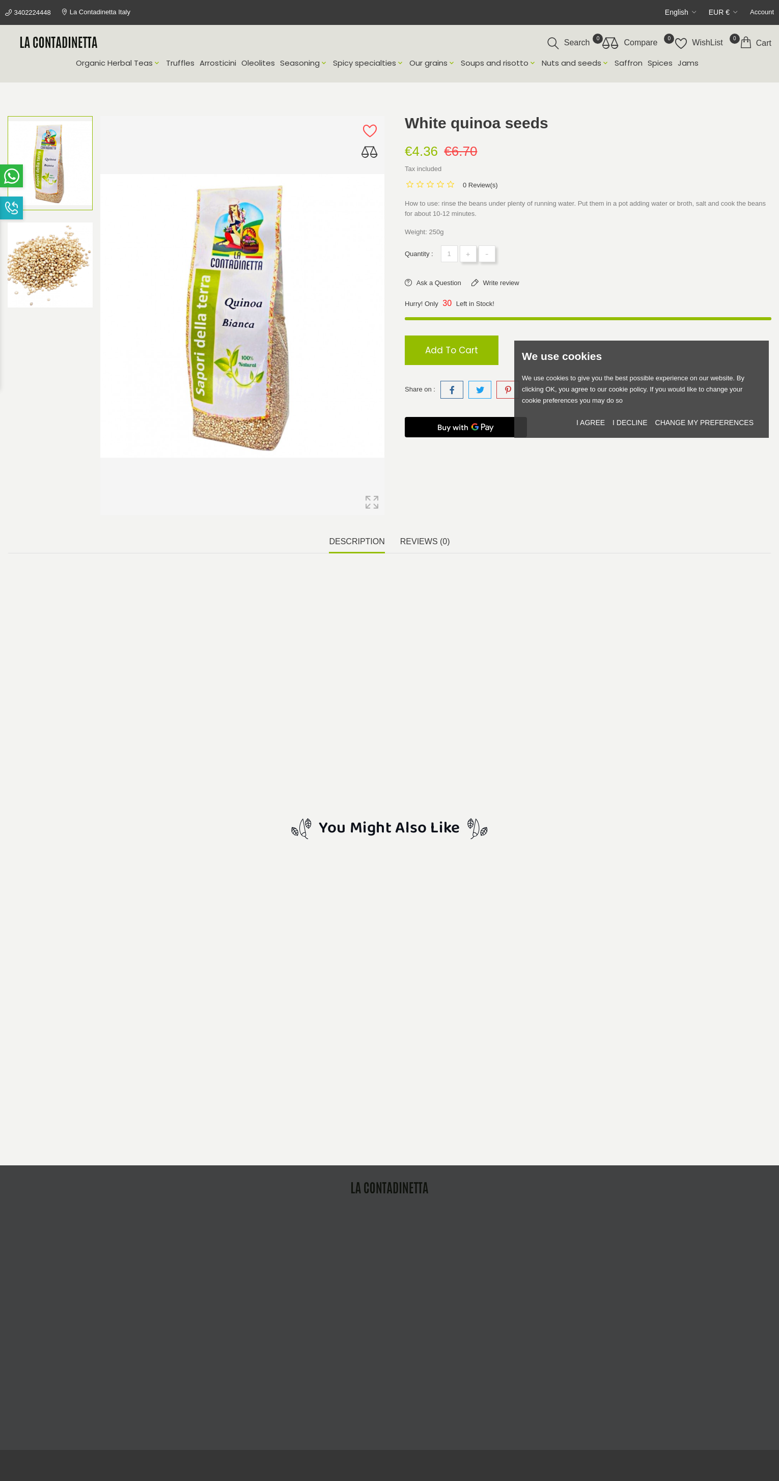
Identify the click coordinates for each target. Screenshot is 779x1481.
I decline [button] (630, 422)
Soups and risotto (499, 63)
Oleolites (258, 63)
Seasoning (304, 63)
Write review (500, 283)
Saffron (629, 63)
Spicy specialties (368, 63)
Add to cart (451, 350)
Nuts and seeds (575, 63)
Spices (660, 63)
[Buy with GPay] (466, 427)
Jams (688, 63)
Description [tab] (356, 541)
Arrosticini (218, 63)
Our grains (432, 63)
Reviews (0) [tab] (425, 541)
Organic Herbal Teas (118, 63)
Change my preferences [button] (704, 422)
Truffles (180, 63)
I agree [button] (590, 422)
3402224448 (32, 12)
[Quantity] (449, 253)
